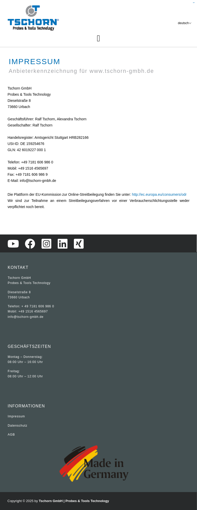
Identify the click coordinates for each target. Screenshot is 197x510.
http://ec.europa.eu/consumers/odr (159, 194)
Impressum (16, 416)
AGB (11, 434)
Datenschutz (17, 425)
